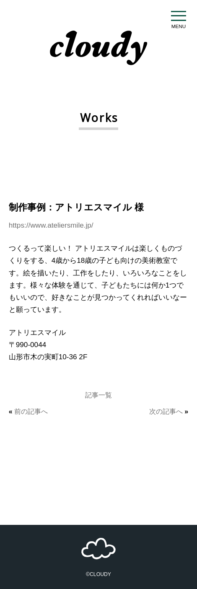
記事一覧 (98, 395)
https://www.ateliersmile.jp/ (51, 225)
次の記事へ (166, 411)
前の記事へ (31, 411)
